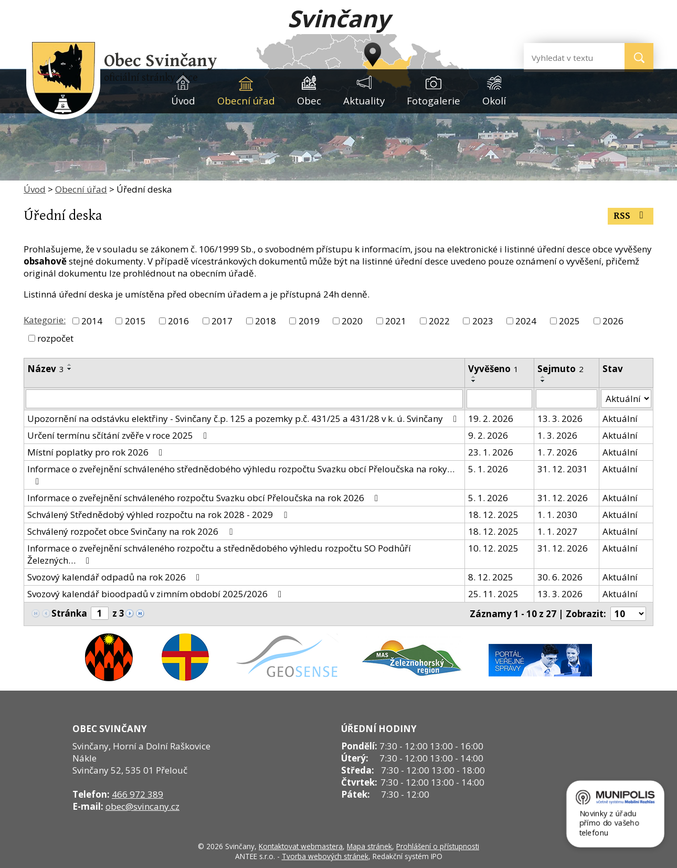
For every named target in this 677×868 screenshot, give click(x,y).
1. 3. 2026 (557, 435)
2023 (482, 321)
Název (45, 369)
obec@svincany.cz (142, 806)
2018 (265, 321)
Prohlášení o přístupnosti (437, 846)
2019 (309, 321)
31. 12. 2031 (562, 469)
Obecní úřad (246, 100)
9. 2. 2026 (488, 435)
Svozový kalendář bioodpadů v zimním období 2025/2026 (156, 594)
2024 (525, 321)
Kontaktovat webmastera (301, 846)
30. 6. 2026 (560, 577)
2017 (221, 321)
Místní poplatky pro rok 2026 (96, 452)
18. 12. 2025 (493, 515)
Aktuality (364, 100)
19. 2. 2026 (490, 418)
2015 (135, 321)
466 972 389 (137, 794)
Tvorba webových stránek (325, 856)
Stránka (69, 613)
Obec (309, 100)
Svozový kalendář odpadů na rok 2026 (115, 577)
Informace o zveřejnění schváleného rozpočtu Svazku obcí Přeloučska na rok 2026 (204, 498)
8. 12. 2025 (490, 577)
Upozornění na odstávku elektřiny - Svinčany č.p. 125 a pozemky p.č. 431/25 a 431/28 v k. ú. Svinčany (244, 418)
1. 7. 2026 (557, 452)
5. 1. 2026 (488, 469)
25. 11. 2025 (493, 594)
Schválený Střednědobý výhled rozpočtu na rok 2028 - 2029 (159, 515)
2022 (439, 321)
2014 (91, 321)
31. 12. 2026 (562, 498)
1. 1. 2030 (557, 515)
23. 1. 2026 (490, 452)
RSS (630, 215)
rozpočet (55, 338)
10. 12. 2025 (493, 548)
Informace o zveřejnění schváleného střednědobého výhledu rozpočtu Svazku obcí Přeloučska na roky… (240, 474)
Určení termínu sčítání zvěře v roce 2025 (119, 435)
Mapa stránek (369, 846)
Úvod (183, 100)
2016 (178, 321)
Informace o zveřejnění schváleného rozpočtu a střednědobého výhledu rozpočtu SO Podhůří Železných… (219, 554)
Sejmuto (560, 369)
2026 (612, 321)
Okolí (494, 100)
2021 (395, 321)
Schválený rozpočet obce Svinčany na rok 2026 (131, 531)
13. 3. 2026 (560, 418)
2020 (352, 321)
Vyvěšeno (493, 369)
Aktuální (620, 418)
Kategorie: (45, 320)
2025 (569, 321)
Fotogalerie (433, 100)
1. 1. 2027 (557, 531)
